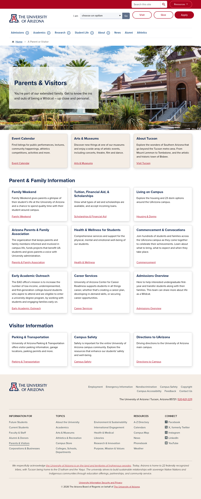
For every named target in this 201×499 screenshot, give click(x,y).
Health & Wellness (84, 262)
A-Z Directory (141, 422)
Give (163, 15)
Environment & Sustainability (110, 422)
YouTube (173, 443)
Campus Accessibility (149, 391)
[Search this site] (146, 4)
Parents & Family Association (28, 262)
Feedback (170, 391)
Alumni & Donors (18, 438)
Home (19, 41)
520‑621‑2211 (185, 399)
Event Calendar (20, 163)
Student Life (82, 33)
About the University (67, 422)
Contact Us (185, 391)
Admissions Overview (149, 308)
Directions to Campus (149, 361)
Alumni (129, 33)
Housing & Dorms (146, 216)
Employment (95, 387)
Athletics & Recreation (69, 438)
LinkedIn (173, 438)
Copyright (186, 387)
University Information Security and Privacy (100, 482)
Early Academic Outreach (26, 308)
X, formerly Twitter (179, 427)
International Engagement (109, 427)
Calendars (140, 427)
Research (60, 33)
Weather (138, 448)
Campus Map (141, 432)
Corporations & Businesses (24, 448)
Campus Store (64, 443)
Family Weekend (21, 216)
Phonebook (140, 443)
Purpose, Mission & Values (109, 448)
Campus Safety (82, 361)
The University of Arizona (127, 486)
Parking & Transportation (26, 361)
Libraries (99, 438)
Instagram (174, 432)
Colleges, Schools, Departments (66, 450)
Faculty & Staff (17, 432)
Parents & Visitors (19, 443)
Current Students (19, 427)
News (117, 33)
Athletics (142, 33)
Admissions (17, 33)
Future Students (18, 422)
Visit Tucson (143, 163)
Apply (184, 15)
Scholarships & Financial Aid (90, 216)
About (101, 33)
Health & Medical (104, 432)
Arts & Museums (83, 163)
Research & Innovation (107, 443)
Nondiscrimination (146, 387)
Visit (142, 15)
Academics (39, 33)
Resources (180, 4)
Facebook (174, 422)
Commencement (146, 262)
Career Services (83, 308)
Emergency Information (119, 387)
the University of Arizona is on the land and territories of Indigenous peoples (88, 465)
